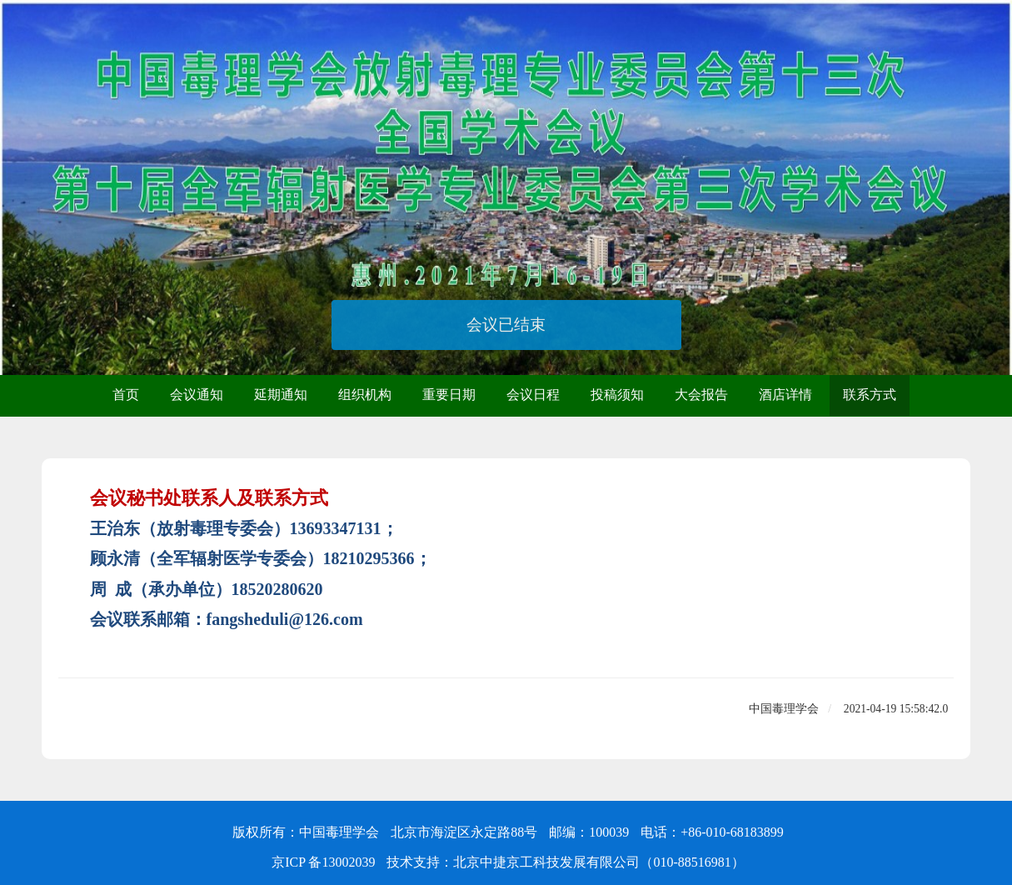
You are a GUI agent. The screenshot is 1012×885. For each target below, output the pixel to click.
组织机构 (364, 395)
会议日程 (533, 395)
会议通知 (196, 395)
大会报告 (701, 395)
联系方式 (869, 395)
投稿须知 (617, 395)
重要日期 (449, 395)
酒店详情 (785, 395)
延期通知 (280, 395)
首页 (125, 395)
